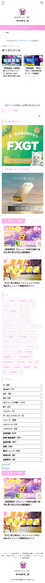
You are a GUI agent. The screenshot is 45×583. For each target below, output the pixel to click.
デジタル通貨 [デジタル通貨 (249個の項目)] (21, 336)
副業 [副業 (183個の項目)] (30, 362)
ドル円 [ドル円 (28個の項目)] (5, 341)
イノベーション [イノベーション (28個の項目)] (8, 316)
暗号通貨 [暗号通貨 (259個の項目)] (27, 367)
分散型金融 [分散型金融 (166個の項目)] (20, 362)
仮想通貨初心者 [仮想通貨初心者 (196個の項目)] (25, 357)
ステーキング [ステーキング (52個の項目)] (34, 326)
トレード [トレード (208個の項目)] (33, 336)
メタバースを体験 (24, 556)
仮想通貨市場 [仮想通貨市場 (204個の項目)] (8, 362)
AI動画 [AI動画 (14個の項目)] (11, 301)
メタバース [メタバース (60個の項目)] (7, 352)
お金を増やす (15, 553)
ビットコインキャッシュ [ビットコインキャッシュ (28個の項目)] (12, 347)
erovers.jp (22, 20)
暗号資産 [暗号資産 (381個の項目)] (17, 367)
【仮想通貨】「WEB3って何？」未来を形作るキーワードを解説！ (33, 70)
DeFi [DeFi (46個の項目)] (14, 306)
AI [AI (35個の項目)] (4, 301)
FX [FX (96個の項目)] (27, 306)
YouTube (5, 468)
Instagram (6, 464)
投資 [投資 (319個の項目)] (37, 362)
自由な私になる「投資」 (22, 571)
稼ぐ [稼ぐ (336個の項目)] (5, 372)
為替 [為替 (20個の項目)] (35, 367)
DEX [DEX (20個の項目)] (21, 306)
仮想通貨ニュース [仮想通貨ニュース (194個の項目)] (9, 357)
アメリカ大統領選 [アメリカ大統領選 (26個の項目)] (9, 311)
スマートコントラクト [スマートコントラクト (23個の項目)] (27, 331)
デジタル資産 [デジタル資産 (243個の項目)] (8, 336)
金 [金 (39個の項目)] (21, 372)
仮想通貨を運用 (27, 553)
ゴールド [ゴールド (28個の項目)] (28, 321)
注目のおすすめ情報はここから (22, 28)
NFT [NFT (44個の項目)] (33, 306)
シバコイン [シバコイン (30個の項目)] (22, 326)
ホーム (5, 553)
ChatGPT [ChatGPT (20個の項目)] (6, 306)
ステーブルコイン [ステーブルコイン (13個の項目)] (9, 331)
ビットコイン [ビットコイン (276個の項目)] (30, 341)
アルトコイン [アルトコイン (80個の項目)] (24, 311)
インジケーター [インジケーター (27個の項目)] (23, 316)
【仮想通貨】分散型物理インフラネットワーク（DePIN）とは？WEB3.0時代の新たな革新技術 (11, 73)
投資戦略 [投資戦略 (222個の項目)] (6, 367)
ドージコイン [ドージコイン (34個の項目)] (16, 341)
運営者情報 (25, 558)
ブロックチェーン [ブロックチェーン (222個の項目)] (30, 347)
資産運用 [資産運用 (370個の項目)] (13, 372)
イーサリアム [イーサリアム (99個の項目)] (8, 321)
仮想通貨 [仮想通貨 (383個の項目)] (28, 352)
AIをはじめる (11, 556)
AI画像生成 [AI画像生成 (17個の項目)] (22, 301)
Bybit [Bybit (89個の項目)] (32, 301)
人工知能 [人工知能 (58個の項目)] (18, 352)
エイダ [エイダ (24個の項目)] (19, 321)
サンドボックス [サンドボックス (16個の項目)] (8, 326)
